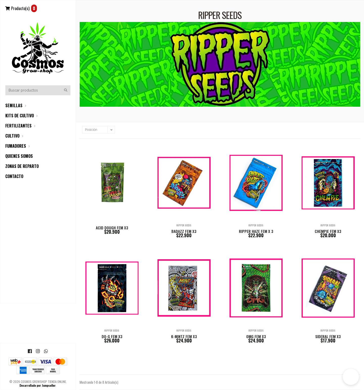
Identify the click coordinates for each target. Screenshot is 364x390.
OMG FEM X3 (256, 336)
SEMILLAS (13, 105)
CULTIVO (12, 136)
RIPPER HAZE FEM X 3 (256, 231)
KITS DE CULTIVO (19, 116)
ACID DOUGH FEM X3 (112, 227)
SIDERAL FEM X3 (328, 336)
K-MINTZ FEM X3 (184, 336)
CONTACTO (14, 176)
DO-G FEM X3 (112, 336)
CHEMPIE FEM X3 (328, 231)
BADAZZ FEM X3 (183, 231)
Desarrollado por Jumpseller (37, 385)
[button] (351, 377)
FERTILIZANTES (18, 126)
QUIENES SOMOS (19, 156)
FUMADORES (15, 146)
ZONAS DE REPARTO (22, 166)
